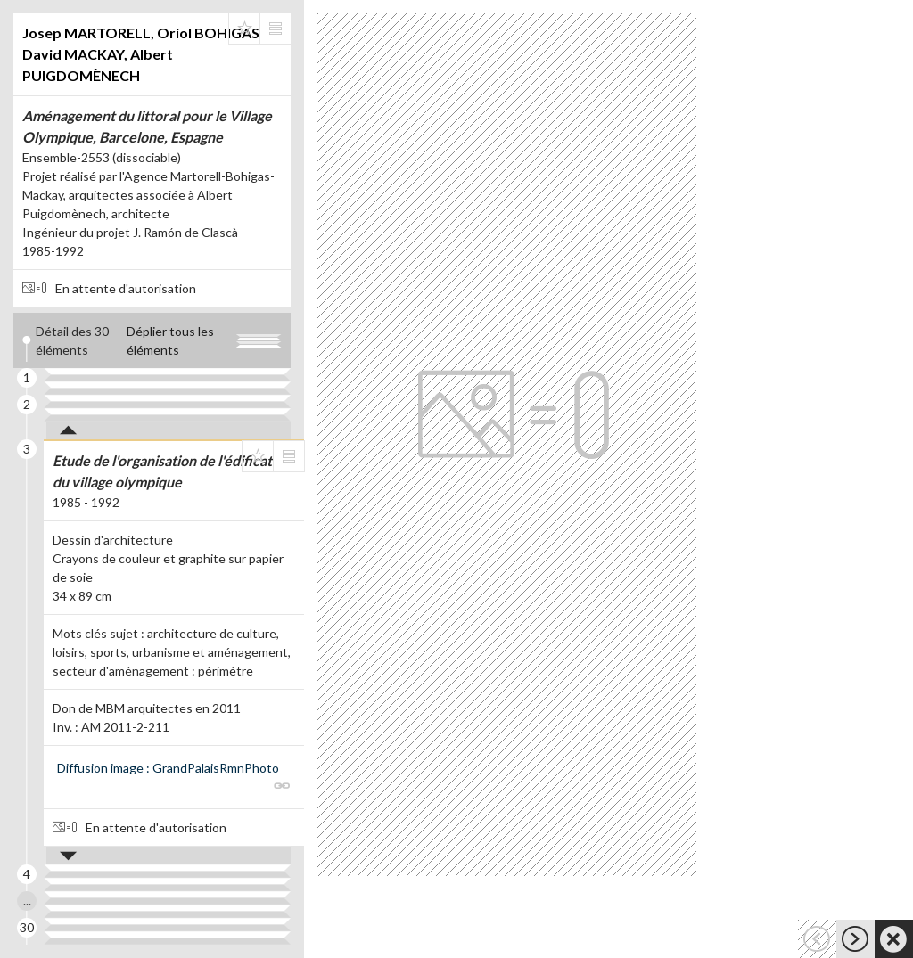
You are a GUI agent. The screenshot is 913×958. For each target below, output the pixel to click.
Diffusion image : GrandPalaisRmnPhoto (168, 767)
